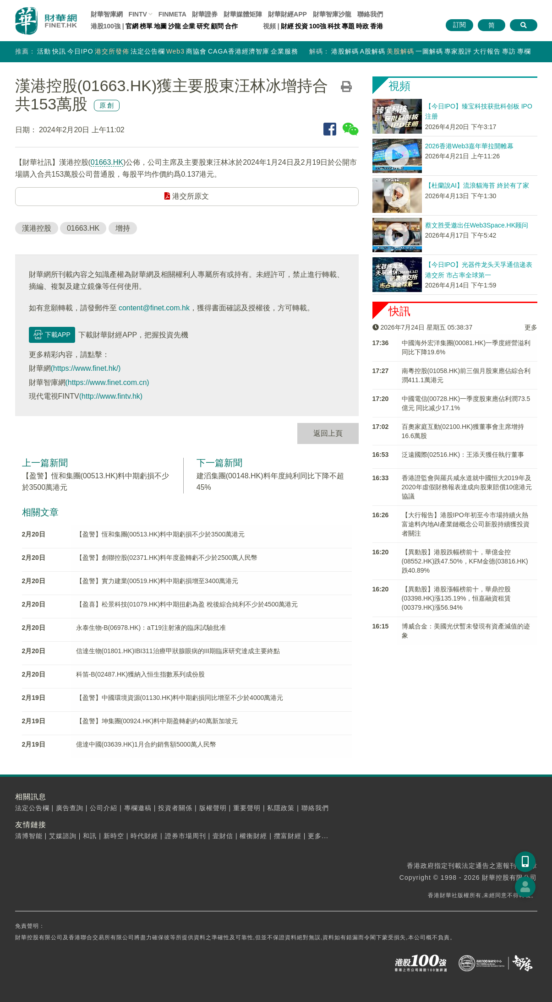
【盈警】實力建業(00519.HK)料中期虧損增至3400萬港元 (157, 581)
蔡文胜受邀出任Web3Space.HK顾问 (476, 225)
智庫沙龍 (332, 14)
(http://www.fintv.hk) (110, 396)
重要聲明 (247, 808)
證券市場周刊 (185, 836)
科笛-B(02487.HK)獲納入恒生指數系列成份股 (140, 674)
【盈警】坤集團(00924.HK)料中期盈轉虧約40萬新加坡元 (157, 721)
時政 (362, 26)
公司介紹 (103, 808)
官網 (132, 26)
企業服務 (284, 51)
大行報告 (487, 51)
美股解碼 (400, 51)
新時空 (114, 836)
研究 (203, 26)
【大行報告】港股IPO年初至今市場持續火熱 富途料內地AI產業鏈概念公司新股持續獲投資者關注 (466, 524)
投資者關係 (175, 808)
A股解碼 (372, 51)
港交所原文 (186, 196)
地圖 (160, 26)
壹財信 (223, 836)
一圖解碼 (429, 51)
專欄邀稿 (138, 808)
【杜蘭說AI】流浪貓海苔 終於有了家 (477, 185)
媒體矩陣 (243, 14)
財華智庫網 (107, 14)
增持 (122, 228)
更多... (318, 836)
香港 (376, 26)
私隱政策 (281, 808)
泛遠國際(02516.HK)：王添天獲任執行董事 (463, 454)
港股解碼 (345, 51)
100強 (317, 26)
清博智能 (29, 836)
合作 (231, 26)
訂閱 (459, 24)
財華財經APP (287, 14)
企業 (188, 26)
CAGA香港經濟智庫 (238, 51)
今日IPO (80, 51)
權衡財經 (253, 836)
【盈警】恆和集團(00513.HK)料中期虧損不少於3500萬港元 (160, 534)
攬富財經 (287, 836)
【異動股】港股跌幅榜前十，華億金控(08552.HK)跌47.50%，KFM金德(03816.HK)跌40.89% (465, 561)
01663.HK (107, 162)
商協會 (196, 51)
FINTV (137, 14)
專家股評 (458, 51)
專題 (348, 26)
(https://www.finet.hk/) (86, 368)
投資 (301, 26)
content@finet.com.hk (154, 308)
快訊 (59, 51)
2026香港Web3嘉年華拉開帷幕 (469, 146)
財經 (287, 26)
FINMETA (172, 14)
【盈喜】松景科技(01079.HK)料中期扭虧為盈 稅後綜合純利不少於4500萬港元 (187, 604)
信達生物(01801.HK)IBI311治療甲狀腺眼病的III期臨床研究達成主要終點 (178, 651)
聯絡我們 (370, 14)
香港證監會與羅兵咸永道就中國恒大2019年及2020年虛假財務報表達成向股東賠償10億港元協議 (467, 487)
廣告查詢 (69, 808)
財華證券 (205, 14)
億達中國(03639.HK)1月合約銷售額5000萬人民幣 (146, 744)
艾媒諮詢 (63, 836)
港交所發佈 (112, 51)
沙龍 (174, 26)
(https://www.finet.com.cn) (107, 382)
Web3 (175, 51)
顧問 (217, 26)
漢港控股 (36, 228)
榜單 (146, 26)
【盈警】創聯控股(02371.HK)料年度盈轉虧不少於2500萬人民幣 (167, 557)
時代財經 (144, 836)
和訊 (90, 836)
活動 (44, 51)
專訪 (509, 51)
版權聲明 (213, 808)
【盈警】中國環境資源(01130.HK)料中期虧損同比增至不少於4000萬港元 (180, 697)
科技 (334, 26)
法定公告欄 (148, 51)
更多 (531, 327)
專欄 (524, 51)
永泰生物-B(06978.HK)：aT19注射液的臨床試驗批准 (151, 627)
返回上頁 (328, 433)
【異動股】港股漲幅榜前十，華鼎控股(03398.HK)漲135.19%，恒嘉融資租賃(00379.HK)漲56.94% (456, 598)
